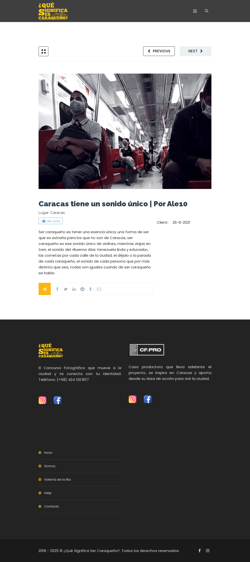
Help (48, 493)
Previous (161, 51)
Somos (49, 466)
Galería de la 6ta (57, 479)
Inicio (48, 452)
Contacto (51, 506)
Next (193, 51)
